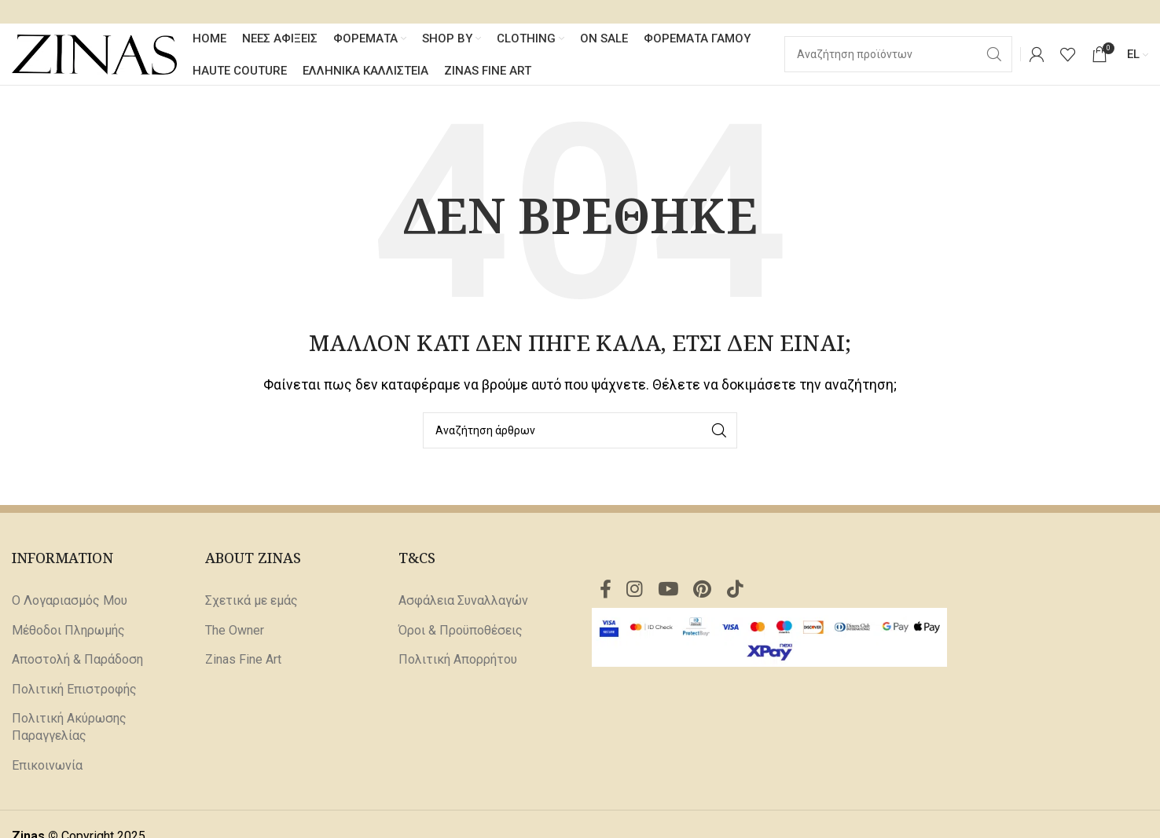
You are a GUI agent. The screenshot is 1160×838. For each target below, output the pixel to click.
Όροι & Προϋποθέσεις (460, 631)
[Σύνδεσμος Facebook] (605, 591)
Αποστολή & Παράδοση (77, 660)
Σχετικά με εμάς (251, 602)
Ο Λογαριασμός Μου (69, 602)
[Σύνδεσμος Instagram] (635, 591)
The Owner (234, 631)
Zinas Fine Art (243, 660)
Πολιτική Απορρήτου (457, 660)
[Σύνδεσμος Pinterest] (705, 591)
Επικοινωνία (47, 766)
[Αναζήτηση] (580, 431)
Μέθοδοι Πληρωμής (68, 631)
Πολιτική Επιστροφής (74, 689)
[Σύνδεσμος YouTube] (670, 591)
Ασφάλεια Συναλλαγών (463, 602)
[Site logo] (94, 53)
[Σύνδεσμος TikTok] (738, 591)
